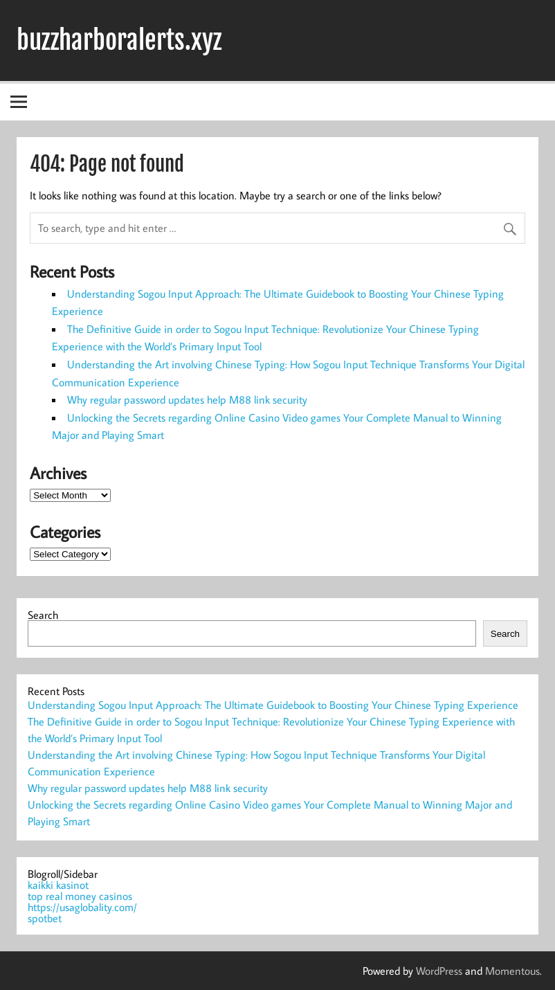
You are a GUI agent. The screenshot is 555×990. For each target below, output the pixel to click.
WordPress (439, 971)
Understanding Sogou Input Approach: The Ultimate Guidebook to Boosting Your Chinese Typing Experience (273, 705)
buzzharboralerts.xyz (119, 40)
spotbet (45, 918)
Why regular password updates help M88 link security (187, 399)
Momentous (512, 971)
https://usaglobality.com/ (82, 907)
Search (43, 615)
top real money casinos (80, 896)
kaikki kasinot (58, 885)
